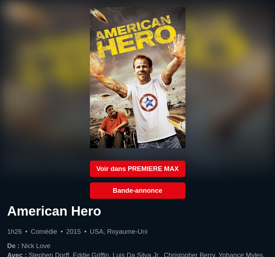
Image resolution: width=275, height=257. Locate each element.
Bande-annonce (137, 190)
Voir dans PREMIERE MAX (137, 168)
